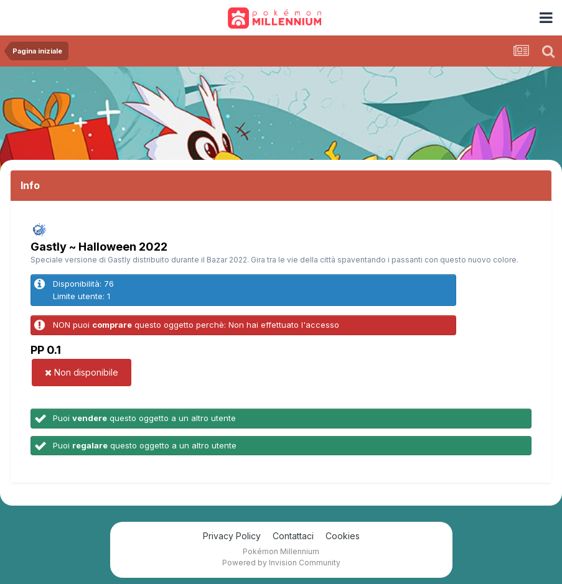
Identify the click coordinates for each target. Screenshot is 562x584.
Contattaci (293, 536)
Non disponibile (81, 372)
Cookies (342, 536)
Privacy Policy (232, 536)
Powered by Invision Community (281, 562)
